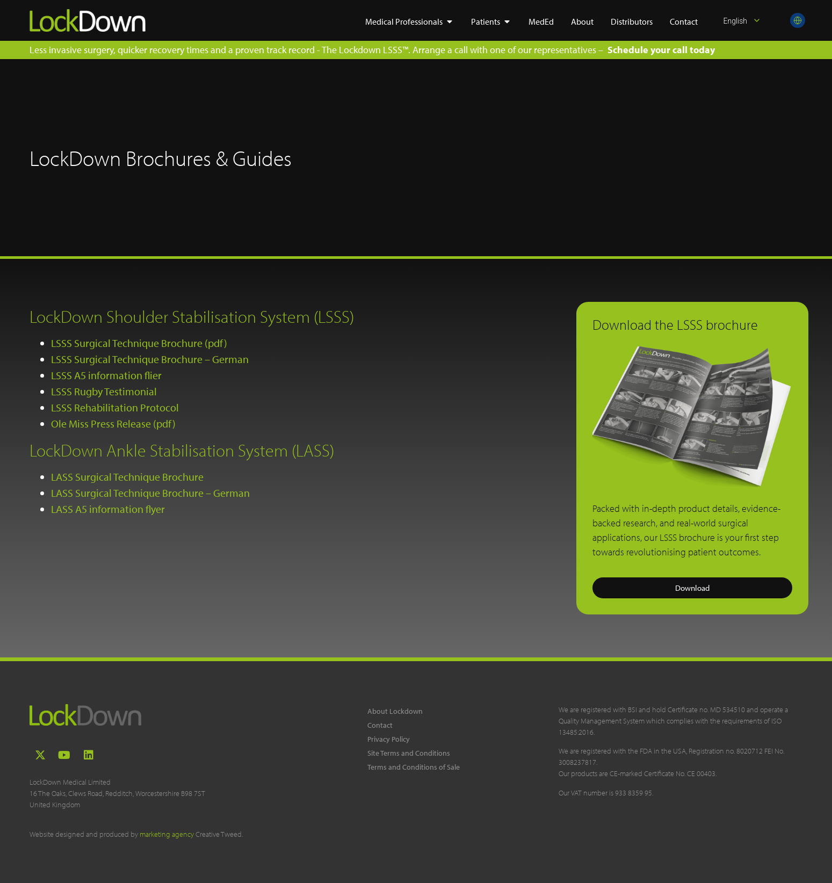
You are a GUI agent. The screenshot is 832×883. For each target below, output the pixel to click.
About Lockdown (395, 711)
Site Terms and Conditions (408, 753)
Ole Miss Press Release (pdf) (113, 423)
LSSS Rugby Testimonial (104, 391)
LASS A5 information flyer (108, 509)
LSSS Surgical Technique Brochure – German (150, 359)
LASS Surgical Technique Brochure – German (150, 493)
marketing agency (167, 834)
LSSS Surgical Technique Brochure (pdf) (139, 343)
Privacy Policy (388, 739)
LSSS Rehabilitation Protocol (115, 407)
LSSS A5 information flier (106, 375)
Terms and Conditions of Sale (413, 767)
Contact (380, 725)
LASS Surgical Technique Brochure (127, 476)
